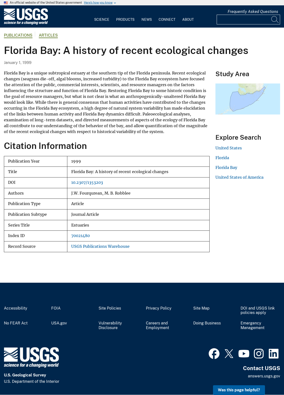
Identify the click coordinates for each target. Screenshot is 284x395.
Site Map (201, 308)
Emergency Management (252, 325)
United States (228, 148)
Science (101, 19)
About (188, 19)
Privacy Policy (159, 308)
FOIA (56, 308)
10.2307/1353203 (87, 182)
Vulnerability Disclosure (110, 325)
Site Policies (110, 308)
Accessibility (15, 308)
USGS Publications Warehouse (100, 246)
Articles (48, 35)
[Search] (275, 19)
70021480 (80, 235)
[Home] (26, 23)
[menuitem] (102, 16)
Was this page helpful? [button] (239, 390)
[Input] (248, 19)
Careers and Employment (157, 325)
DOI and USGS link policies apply (258, 310)
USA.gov (59, 323)
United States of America (239, 177)
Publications (18, 35)
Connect (167, 19)
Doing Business (207, 323)
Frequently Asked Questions (253, 11)
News (147, 19)
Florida (222, 157)
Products (125, 19)
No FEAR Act (16, 323)
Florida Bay (226, 167)
